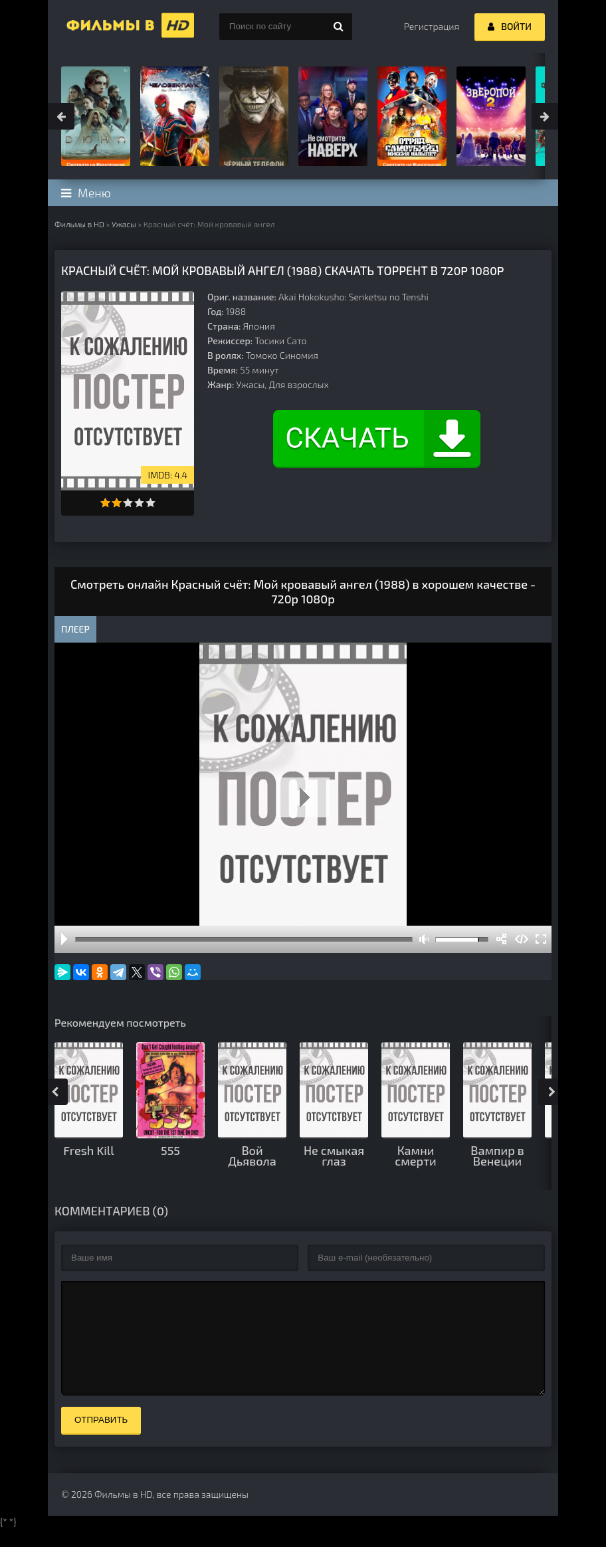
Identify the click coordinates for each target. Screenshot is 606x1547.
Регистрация (431, 26)
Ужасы (124, 224)
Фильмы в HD (79, 224)
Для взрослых (299, 384)
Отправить (101, 1440)
